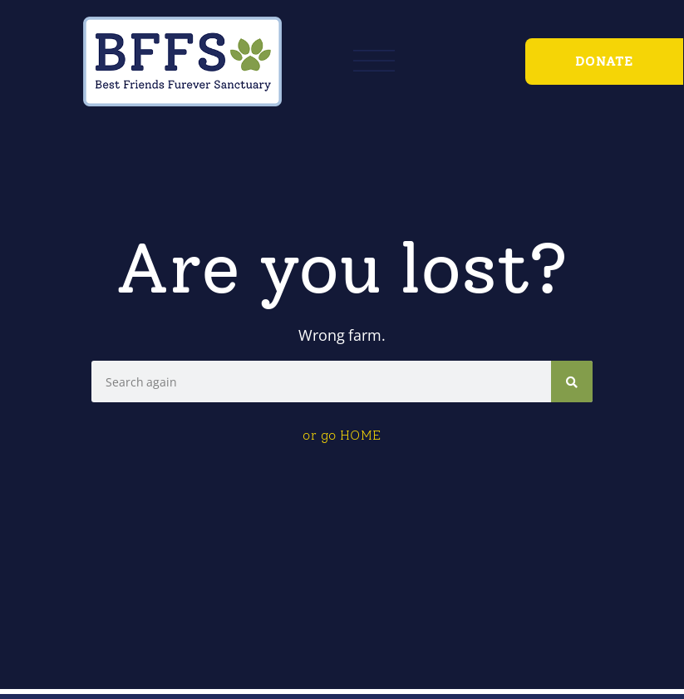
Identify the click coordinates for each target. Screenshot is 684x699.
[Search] (572, 381)
